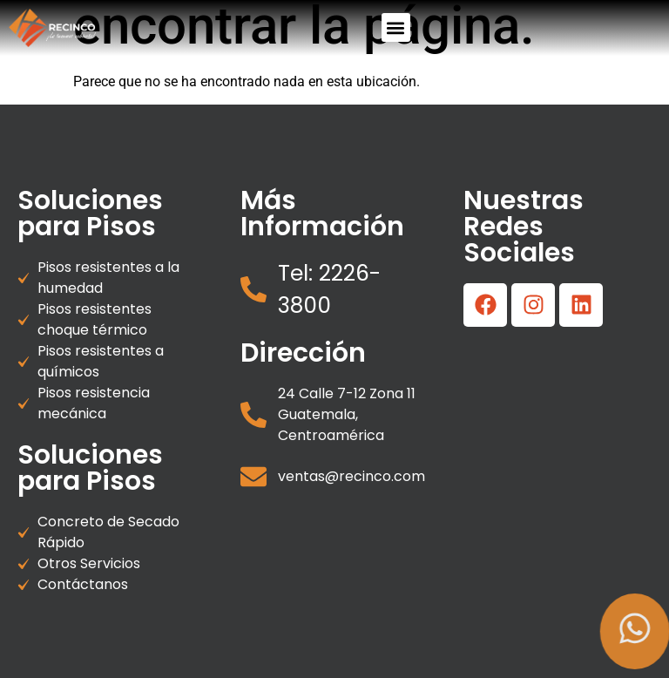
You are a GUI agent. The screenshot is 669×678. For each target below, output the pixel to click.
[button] (396, 27)
